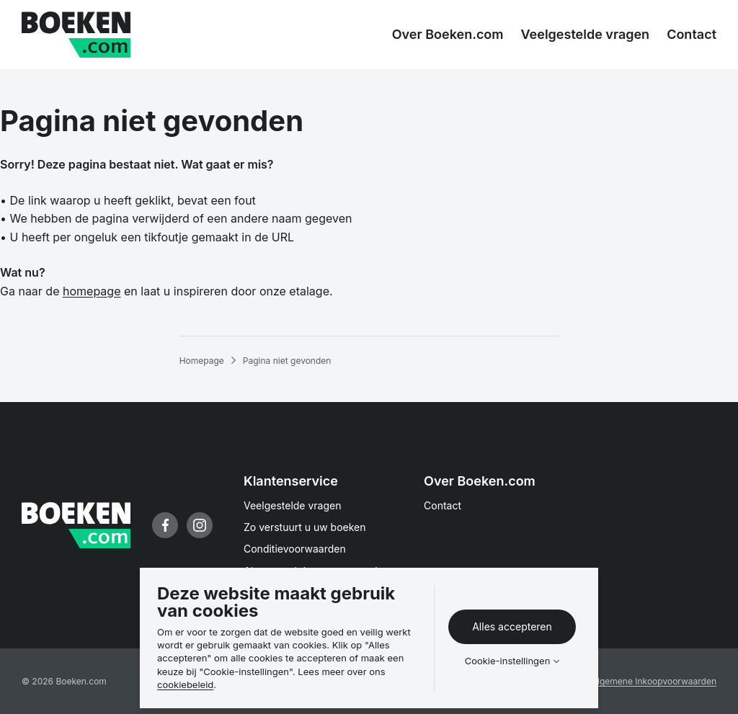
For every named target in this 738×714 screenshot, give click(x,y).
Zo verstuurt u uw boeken (305, 527)
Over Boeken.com (479, 480)
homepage (91, 291)
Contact (442, 505)
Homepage (201, 360)
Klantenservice (291, 480)
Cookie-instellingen (508, 661)
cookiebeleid (185, 684)
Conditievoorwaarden (295, 549)
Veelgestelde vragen (293, 505)
